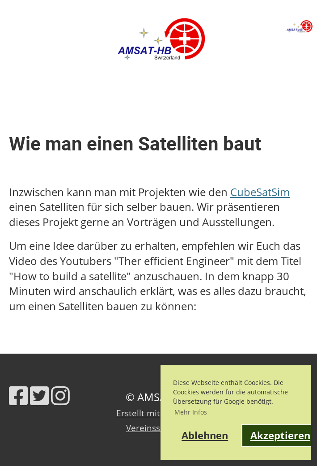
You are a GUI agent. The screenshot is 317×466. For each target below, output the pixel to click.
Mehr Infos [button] (190, 412)
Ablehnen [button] (205, 435)
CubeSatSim (260, 191)
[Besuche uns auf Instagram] (60, 395)
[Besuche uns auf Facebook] (18, 395)
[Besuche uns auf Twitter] (39, 395)
